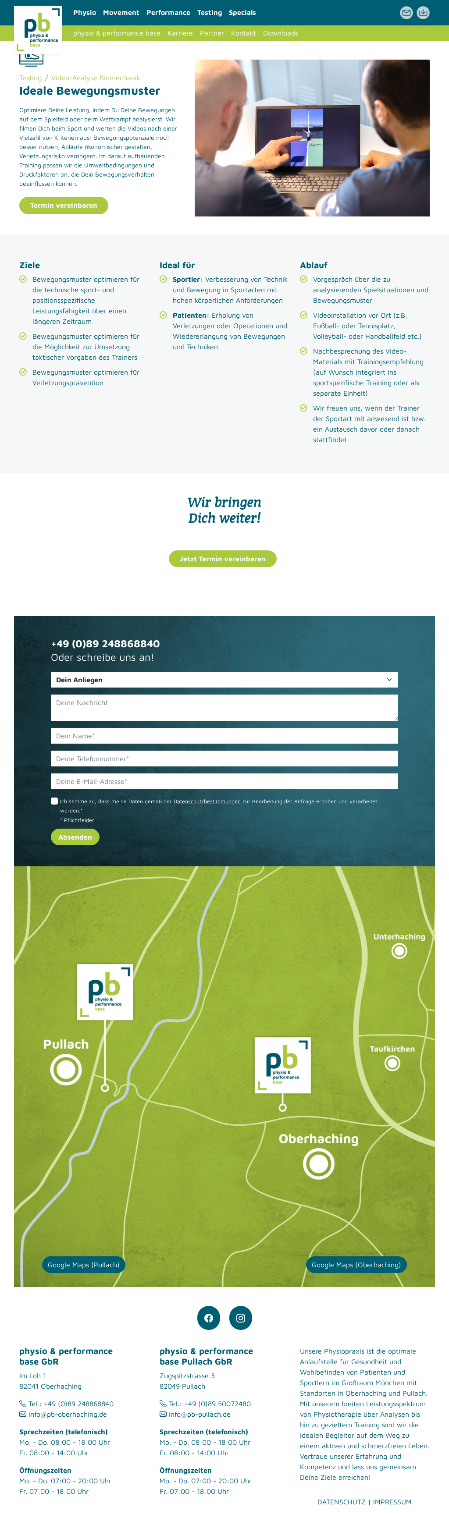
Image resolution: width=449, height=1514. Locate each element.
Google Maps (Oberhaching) (356, 1265)
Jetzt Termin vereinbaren (223, 559)
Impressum (392, 1502)
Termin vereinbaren (63, 205)
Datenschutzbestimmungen (207, 801)
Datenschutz (341, 1502)
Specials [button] (242, 12)
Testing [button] (209, 12)
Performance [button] (168, 12)
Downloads (280, 33)
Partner (212, 33)
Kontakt (243, 33)
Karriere (180, 33)
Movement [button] (121, 12)
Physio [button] (84, 12)
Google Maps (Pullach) (84, 1265)
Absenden (75, 837)
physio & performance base (116, 33)
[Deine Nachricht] (224, 708)
